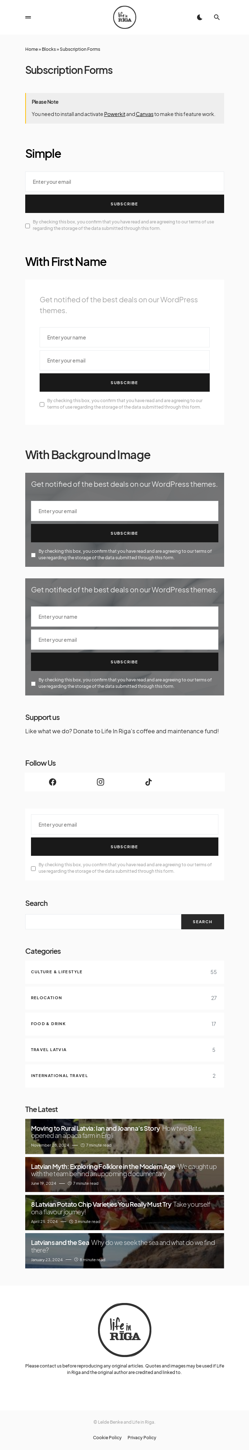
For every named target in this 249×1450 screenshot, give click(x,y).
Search (36, 902)
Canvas (145, 114)
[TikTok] (149, 782)
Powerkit (114, 114)
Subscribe (124, 203)
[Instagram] (101, 782)
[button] (28, 17)
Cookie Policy (107, 1438)
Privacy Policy (142, 1438)
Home (31, 49)
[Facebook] (53, 782)
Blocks (49, 49)
